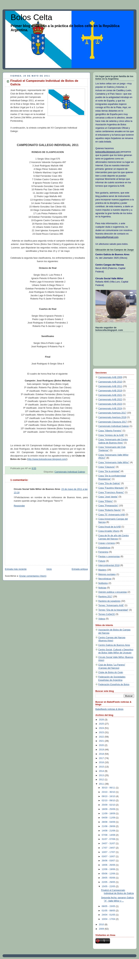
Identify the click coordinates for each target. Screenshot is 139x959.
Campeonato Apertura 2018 (112, 417)
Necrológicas (104, 578)
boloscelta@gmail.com (106, 237)
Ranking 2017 (105, 596)
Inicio (49, 569)
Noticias (102, 587)
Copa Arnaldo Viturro (108, 531)
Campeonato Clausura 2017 (112, 422)
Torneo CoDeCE (106, 614)
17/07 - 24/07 (109, 848)
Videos (101, 618)
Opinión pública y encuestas (112, 592)
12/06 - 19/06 (109, 869)
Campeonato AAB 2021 (110, 395)
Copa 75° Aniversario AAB (111, 514)
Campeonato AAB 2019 (110, 390)
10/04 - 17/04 (109, 919)
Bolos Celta (31, 17)
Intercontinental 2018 (109, 565)
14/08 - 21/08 (109, 830)
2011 (102, 784)
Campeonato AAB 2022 (110, 399)
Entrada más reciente (16, 569)
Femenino (103, 552)
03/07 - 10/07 (109, 856)
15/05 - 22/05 (109, 886)
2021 (102, 741)
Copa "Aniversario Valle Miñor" (113, 462)
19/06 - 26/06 (109, 865)
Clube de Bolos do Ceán (110, 672)
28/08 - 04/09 (109, 822)
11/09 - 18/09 (109, 813)
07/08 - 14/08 (109, 835)
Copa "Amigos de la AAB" (111, 435)
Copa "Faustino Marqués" (111, 488)
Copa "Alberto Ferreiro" (110, 430)
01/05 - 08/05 (109, 910)
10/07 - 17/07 (109, 852)
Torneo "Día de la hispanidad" (113, 610)
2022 (102, 737)
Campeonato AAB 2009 (110, 377)
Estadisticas (104, 547)
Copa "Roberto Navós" (109, 510)
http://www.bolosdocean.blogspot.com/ (47, 459)
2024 (102, 728)
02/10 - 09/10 (109, 800)
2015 (102, 767)
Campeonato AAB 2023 (110, 404)
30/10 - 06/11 (109, 787)
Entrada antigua (80, 569)
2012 (102, 779)
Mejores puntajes (107, 574)
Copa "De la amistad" (109, 471)
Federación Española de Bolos (113, 684)
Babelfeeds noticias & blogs (109, 709)
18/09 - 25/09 (109, 809)
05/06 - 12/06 (109, 873)
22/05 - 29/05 (109, 882)
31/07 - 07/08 (109, 839)
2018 (102, 754)
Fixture (101, 561)
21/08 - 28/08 (109, 826)
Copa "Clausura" (106, 467)
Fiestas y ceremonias (109, 556)
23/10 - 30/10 (109, 792)
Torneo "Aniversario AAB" (111, 605)
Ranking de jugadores (109, 601)
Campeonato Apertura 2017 (112, 413)
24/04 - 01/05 (109, 915)
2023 (102, 732)
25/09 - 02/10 (109, 805)
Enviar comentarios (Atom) (32, 576)
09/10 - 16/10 (109, 796)
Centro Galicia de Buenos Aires (114, 645)
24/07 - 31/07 (109, 843)
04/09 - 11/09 (109, 817)
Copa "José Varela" (108, 496)
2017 (102, 758)
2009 (102, 929)
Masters (102, 570)
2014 (102, 771)
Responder (19, 505)
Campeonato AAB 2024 (110, 408)
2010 (102, 924)
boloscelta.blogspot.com (107, 152)
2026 (102, 719)
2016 (102, 762)
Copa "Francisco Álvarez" (111, 492)
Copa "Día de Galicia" (109, 483)
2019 (102, 749)
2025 (102, 724)
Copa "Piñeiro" (105, 501)
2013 (102, 775)
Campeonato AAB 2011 (110, 386)
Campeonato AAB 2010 (110, 381)
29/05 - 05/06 (109, 878)
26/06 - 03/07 (109, 860)
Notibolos (103, 583)
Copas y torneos (106, 543)
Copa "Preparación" (108, 505)
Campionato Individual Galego (69, 472)
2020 (102, 745)
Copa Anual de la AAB (109, 526)
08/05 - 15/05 (109, 906)
